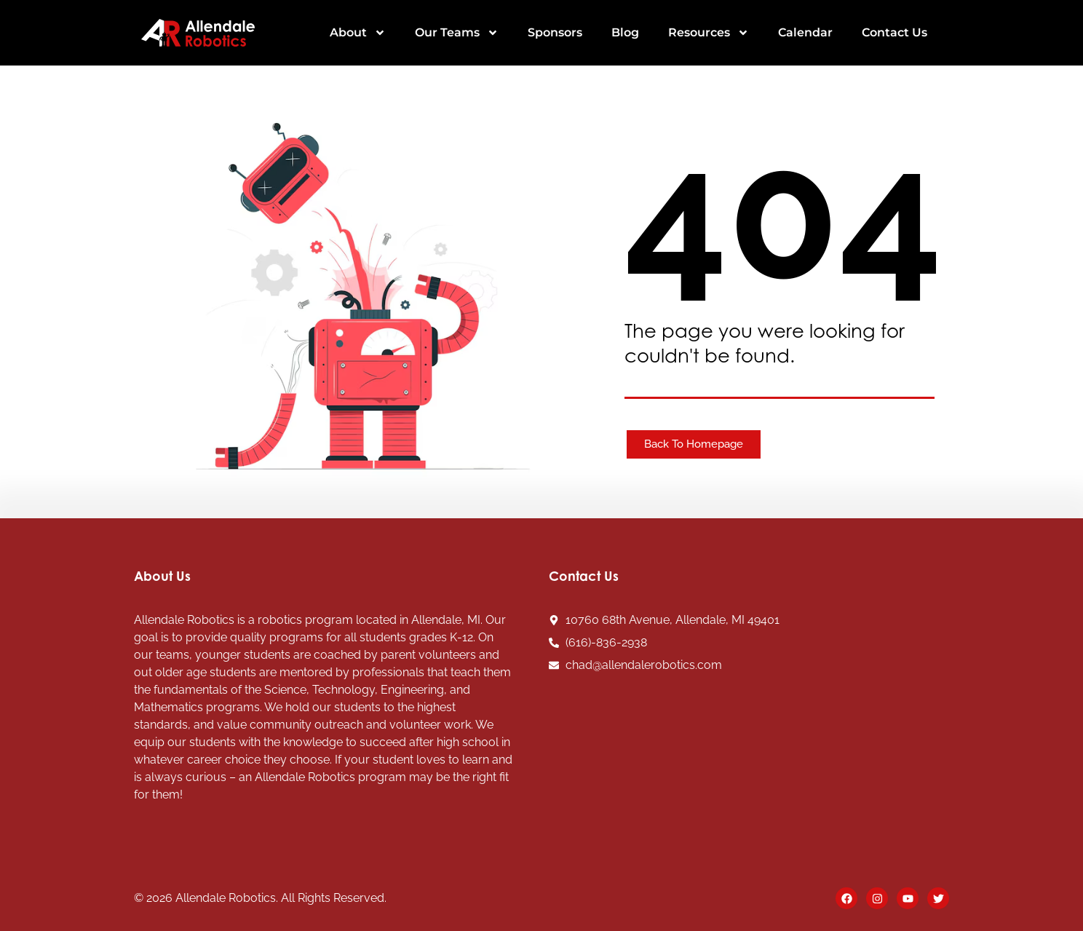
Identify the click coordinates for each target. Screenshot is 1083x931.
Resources (708, 33)
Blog (625, 32)
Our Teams (457, 33)
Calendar (805, 32)
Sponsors (555, 32)
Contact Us (894, 32)
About (358, 33)
